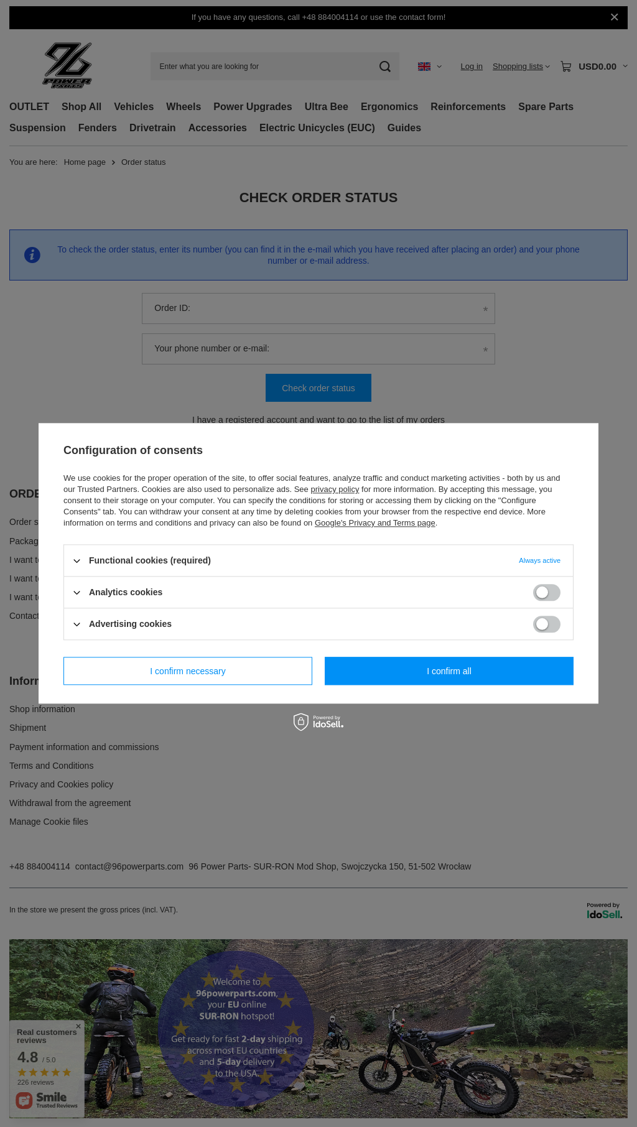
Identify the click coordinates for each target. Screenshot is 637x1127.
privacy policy (334, 489)
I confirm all (449, 671)
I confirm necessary (187, 671)
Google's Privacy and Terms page (375, 522)
